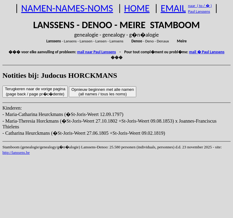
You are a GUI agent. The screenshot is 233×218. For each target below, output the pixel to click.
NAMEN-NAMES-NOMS (67, 8)
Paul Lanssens (199, 11)
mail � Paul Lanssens (206, 52)
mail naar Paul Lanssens (96, 52)
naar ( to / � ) (200, 5)
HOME (137, 8)
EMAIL (173, 8)
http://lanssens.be (16, 152)
